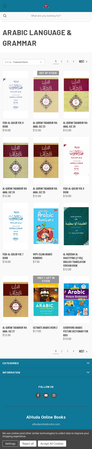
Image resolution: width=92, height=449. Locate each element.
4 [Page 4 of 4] (73, 61)
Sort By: (8, 62)
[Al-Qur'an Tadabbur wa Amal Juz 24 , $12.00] (15, 160)
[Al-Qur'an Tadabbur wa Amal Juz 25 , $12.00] (46, 160)
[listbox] (28, 62)
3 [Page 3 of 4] (67, 61)
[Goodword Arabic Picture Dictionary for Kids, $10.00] (76, 299)
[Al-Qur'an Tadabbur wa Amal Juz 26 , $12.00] (76, 94)
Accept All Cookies (52, 443)
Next (83, 61)
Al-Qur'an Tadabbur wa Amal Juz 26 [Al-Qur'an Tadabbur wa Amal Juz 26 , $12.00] (75, 124)
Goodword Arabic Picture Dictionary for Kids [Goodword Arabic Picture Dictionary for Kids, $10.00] (75, 331)
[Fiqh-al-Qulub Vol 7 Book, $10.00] (15, 226)
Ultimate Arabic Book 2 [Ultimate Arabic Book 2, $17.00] (45, 327)
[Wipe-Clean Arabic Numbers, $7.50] (46, 226)
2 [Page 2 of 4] (61, 61)
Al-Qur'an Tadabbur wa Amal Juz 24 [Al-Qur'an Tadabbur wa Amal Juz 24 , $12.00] (15, 190)
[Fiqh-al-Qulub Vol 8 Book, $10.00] (76, 160)
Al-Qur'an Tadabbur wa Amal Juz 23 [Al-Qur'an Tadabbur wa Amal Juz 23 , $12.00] (45, 124)
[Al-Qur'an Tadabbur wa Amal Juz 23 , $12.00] (46, 94)
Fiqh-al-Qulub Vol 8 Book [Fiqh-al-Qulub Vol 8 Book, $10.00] (73, 190)
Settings (10, 443)
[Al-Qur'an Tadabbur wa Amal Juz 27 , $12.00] (15, 299)
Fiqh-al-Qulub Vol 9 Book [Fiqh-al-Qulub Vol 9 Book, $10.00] (13, 124)
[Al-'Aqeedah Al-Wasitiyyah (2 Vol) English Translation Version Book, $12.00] (76, 226)
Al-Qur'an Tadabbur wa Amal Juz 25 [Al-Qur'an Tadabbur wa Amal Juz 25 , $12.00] (45, 190)
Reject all (28, 443)
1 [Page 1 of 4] (56, 61)
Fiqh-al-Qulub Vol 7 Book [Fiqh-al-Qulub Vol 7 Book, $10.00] (13, 256)
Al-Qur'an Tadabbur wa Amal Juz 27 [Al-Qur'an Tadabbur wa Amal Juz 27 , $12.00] (15, 329)
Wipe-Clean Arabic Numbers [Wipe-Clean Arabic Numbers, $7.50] (42, 256)
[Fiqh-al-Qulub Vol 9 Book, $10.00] (15, 94)
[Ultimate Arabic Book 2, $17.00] (46, 299)
